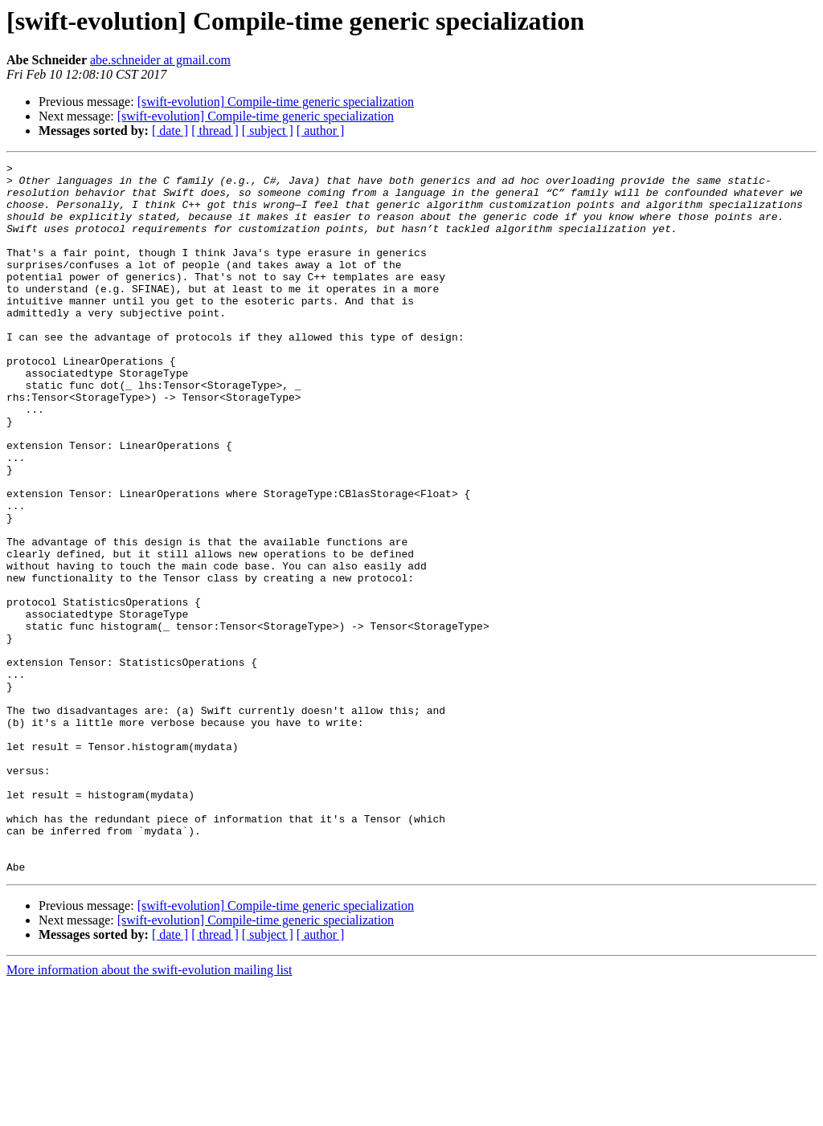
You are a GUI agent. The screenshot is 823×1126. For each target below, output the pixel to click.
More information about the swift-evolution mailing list (149, 1112)
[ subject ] (267, 130)
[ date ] (170, 130)
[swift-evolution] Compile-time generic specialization (275, 101)
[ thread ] (215, 130)
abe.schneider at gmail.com (160, 60)
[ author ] (321, 130)
